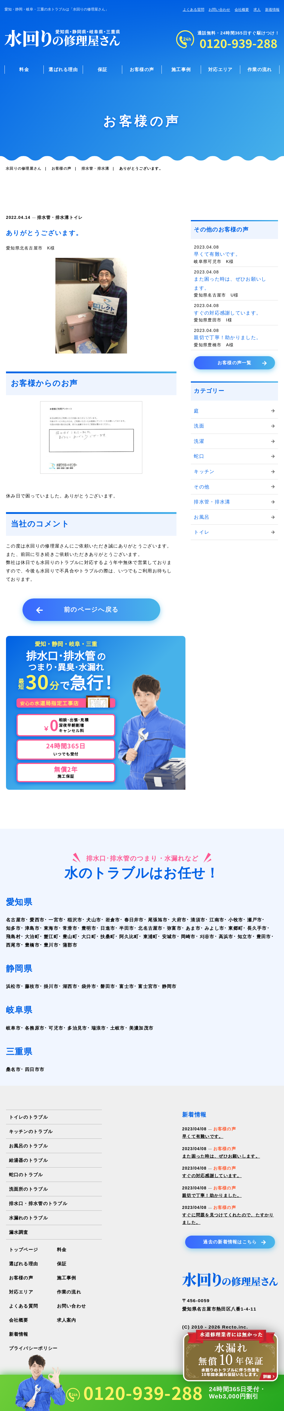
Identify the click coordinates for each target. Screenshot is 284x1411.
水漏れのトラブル (28, 1217)
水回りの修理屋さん (24, 168)
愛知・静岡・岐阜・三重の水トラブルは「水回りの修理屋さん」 (56, 9)
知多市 (13, 928)
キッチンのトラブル (31, 1131)
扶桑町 (107, 936)
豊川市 (51, 944)
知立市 (245, 936)
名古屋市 (15, 919)
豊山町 (70, 936)
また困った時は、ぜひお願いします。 (221, 1156)
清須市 (198, 919)
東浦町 (150, 936)
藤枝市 (32, 986)
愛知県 (19, 902)
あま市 (193, 928)
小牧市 (235, 919)
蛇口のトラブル (26, 1174)
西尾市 (13, 944)
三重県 (19, 1051)
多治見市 (77, 1028)
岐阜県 (19, 1010)
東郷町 (235, 928)
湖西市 (70, 986)
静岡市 (169, 986)
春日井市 (134, 919)
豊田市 (263, 936)
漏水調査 (18, 1232)
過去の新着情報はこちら (234, 1242)
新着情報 (272, 9)
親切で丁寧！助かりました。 (212, 1195)
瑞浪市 (98, 1028)
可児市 (56, 1028)
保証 (103, 69)
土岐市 (117, 1028)
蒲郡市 (70, 944)
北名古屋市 (150, 928)
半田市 (126, 928)
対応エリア (220, 69)
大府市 (179, 919)
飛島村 (13, 936)
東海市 (51, 928)
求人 (257, 9)
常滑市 (70, 928)
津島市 (32, 928)
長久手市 (257, 928)
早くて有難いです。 (202, 1136)
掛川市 (51, 986)
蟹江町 (51, 936)
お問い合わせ (219, 9)
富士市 (126, 986)
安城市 (169, 936)
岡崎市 (188, 936)
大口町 (88, 936)
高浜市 (226, 936)
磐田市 (107, 986)
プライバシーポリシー (33, 1348)
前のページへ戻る (77, 610)
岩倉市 (112, 919)
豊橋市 (32, 944)
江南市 (216, 919)
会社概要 (242, 9)
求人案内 (66, 1320)
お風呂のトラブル (28, 1145)
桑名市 (13, 1069)
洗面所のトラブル (28, 1189)
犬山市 (93, 919)
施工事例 (181, 69)
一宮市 (56, 919)
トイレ (76, 217)
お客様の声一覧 (242, 363)
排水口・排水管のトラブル (38, 1203)
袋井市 (88, 986)
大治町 (32, 936)
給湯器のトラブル (28, 1160)
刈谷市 (207, 936)
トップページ (23, 1249)
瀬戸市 (254, 919)
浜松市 (13, 986)
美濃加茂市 (141, 1028)
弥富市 (174, 928)
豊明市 (88, 928)
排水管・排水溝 (53, 217)
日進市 (107, 928)
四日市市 (34, 1069)
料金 (24, 69)
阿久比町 (129, 936)
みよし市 (214, 928)
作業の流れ (259, 69)
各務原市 (34, 1028)
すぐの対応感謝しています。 (212, 1176)
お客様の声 (142, 69)
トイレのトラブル (28, 1117)
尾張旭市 (157, 919)
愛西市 (37, 919)
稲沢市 (74, 919)
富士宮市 (148, 986)
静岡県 (19, 968)
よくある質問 (193, 9)
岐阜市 (13, 1028)
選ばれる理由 (63, 69)
